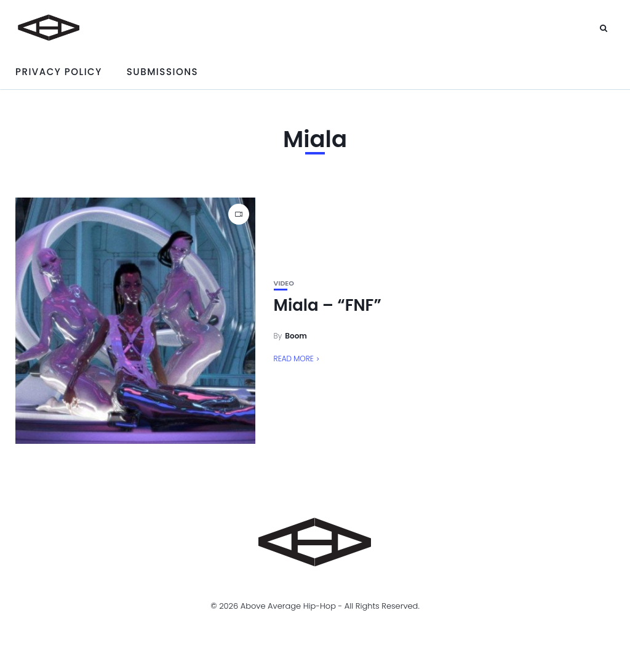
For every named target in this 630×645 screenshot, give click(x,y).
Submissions (162, 71)
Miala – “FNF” (327, 305)
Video (284, 283)
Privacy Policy (58, 71)
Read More (294, 358)
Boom (296, 336)
